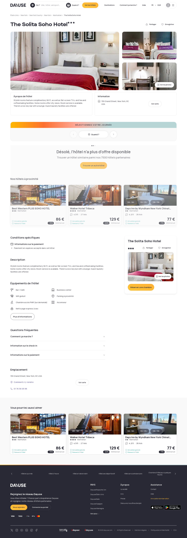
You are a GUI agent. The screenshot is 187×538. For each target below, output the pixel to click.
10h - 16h (17, 431)
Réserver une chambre (141, 287)
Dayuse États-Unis (97, 494)
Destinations (109, 5)
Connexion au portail (40, 507)
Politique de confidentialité (160, 530)
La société (124, 489)
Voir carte (155, 104)
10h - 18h (88, 431)
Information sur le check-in (57, 345)
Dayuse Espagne (96, 504)
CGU (175, 530)
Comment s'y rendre (22, 382)
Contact (153, 489)
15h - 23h (101, 431)
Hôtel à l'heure (54, 474)
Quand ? (93, 134)
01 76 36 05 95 (18, 388)
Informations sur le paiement (57, 354)
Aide (144, 5)
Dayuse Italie (94, 499)
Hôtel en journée (26, 474)
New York (24, 15)
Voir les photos (164, 85)
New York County (35, 15)
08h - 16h (75, 431)
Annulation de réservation (160, 498)
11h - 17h (143, 431)
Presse (123, 498)
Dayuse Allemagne (97, 508)
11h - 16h (30, 431)
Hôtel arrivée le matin (80, 474)
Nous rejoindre (19, 507)
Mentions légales (141, 530)
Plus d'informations (22, 316)
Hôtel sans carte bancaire (133, 474)
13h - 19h (156, 431)
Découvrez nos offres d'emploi (131, 503)
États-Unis (14, 15)
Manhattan (57, 15)
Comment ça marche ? (128, 5)
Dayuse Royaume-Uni (98, 490)
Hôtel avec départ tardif (107, 474)
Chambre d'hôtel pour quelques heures (160, 474)
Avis (122, 494)
